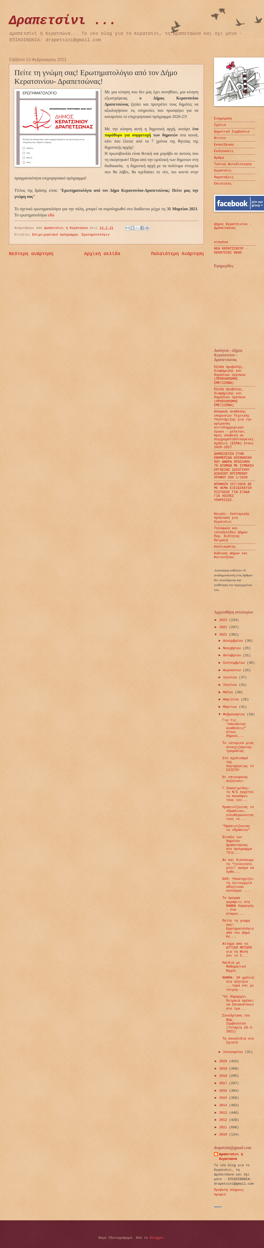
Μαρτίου (231, 707)
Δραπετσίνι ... (63, 20)
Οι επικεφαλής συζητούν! (235, 779)
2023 (224, 620)
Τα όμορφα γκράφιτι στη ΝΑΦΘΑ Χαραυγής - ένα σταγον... (238, 906)
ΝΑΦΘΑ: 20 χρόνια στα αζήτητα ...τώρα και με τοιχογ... (238, 983)
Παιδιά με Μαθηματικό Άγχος (234, 967)
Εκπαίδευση (224, 145)
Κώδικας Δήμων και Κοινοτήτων (231, 555)
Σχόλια (220, 125)
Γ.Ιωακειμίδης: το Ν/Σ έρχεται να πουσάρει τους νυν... (238, 794)
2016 (224, 1091)
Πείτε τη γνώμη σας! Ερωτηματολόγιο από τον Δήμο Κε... (238, 929)
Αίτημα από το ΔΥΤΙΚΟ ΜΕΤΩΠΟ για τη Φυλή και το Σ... (237, 950)
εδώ (51, 215)
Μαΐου (229, 692)
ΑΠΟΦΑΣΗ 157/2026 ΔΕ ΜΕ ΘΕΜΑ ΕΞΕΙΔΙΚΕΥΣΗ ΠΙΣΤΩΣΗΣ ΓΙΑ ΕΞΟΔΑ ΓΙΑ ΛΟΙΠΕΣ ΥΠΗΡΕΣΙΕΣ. (233, 492)
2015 (224, 1098)
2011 (224, 1127)
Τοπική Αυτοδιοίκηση (233, 164)
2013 (224, 1113)
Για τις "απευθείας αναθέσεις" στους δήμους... (234, 728)
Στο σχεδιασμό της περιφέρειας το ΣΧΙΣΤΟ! (238, 764)
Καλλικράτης (225, 547)
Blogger (157, 1238)
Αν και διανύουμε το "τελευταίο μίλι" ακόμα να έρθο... (238, 866)
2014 (224, 1105)
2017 (224, 1083)
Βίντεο (220, 138)
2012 (224, 1120)
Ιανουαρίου (234, 1052)
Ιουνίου (231, 685)
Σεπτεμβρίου (235, 663)
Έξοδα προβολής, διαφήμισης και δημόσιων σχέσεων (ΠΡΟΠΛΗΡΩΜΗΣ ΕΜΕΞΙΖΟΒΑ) (230, 375)
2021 (224, 635)
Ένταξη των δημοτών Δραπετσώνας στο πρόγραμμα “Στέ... (237, 845)
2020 (224, 1061)
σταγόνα (221, 242)
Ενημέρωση (223, 118)
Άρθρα (219, 158)
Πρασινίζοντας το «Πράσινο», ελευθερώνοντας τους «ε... (238, 813)
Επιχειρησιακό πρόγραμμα (55, 235)
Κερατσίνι (223, 171)
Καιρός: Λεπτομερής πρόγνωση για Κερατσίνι (232, 518)
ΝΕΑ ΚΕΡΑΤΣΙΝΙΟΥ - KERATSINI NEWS (231, 250)
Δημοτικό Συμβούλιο (232, 132)
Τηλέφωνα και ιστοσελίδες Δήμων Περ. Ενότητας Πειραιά (231, 534)
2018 (224, 1076)
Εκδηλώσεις (224, 151)
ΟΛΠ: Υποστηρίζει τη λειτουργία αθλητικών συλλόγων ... (238, 885)
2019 (224, 1069)
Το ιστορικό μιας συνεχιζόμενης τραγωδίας (238, 747)
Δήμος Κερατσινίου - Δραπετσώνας (233, 226)
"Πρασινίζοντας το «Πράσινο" (236, 828)
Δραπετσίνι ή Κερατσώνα (231, 1156)
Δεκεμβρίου (234, 641)
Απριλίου (232, 699)
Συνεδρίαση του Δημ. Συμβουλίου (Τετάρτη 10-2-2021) (238, 1023)
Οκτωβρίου (233, 655)
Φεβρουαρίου (235, 714)
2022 (224, 627)
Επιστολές (223, 184)
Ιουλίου (231, 677)
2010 (224, 1134)
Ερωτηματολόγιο (95, 235)
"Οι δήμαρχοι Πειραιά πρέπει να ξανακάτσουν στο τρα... (238, 1002)
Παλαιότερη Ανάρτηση (177, 253)
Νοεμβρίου (233, 648)
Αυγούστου (233, 670)
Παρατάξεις (224, 177)
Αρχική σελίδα (102, 253)
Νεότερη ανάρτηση (31, 253)
